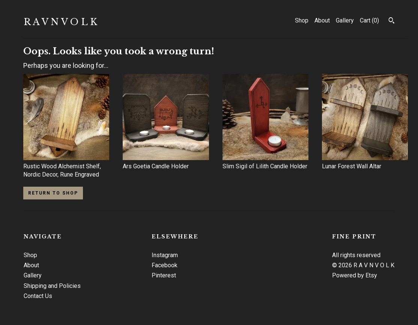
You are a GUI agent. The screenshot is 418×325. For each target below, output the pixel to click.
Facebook (164, 265)
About (322, 20)
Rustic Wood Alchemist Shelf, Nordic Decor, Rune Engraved (66, 166)
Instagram (165, 255)
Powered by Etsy (354, 275)
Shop (301, 20)
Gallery (345, 20)
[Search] (391, 21)
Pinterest (164, 275)
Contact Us (38, 296)
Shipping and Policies (52, 285)
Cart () (369, 20)
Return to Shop (53, 193)
